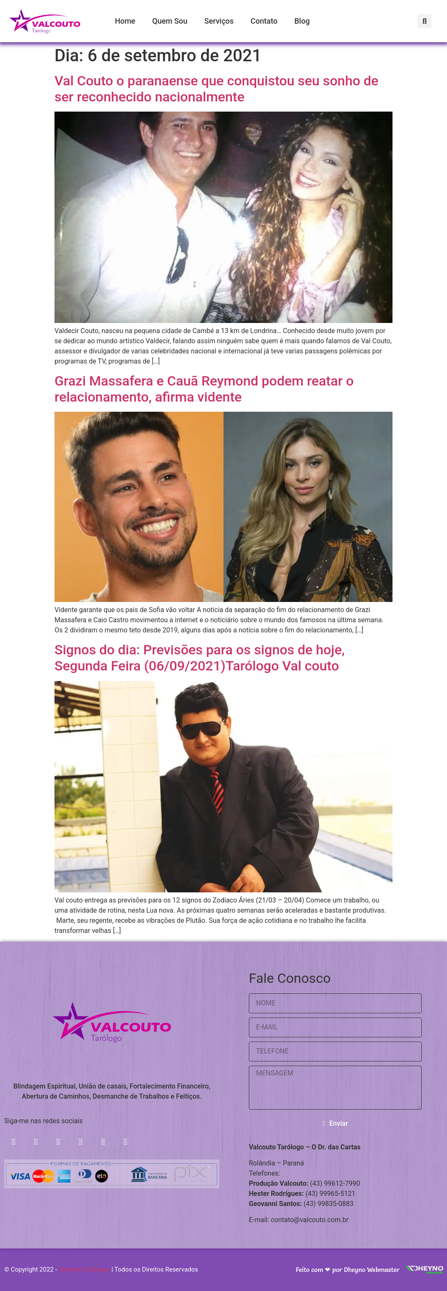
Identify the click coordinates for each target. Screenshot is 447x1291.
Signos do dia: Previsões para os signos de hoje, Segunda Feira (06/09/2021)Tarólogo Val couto (200, 658)
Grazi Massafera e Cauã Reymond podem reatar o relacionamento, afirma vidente (204, 389)
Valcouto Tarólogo (84, 1270)
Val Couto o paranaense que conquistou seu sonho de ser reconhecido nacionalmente (217, 89)
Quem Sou (169, 20)
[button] (425, 21)
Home (125, 20)
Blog (302, 20)
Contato (264, 20)
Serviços (219, 20)
